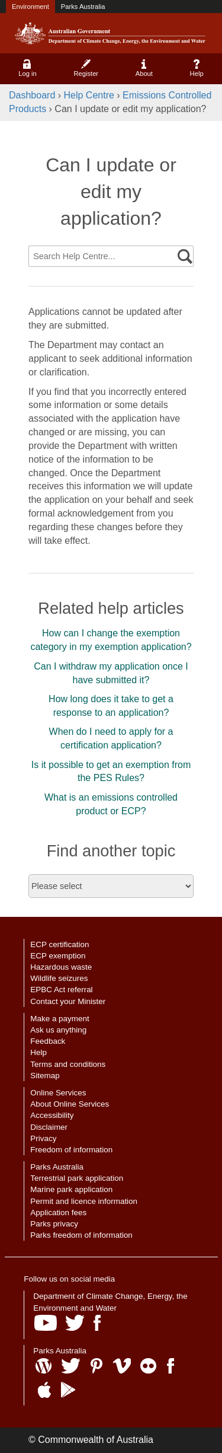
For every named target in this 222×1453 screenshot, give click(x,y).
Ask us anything (58, 1029)
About (144, 68)
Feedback (47, 1041)
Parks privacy (54, 1223)
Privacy (43, 1138)
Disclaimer (48, 1127)
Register (85, 68)
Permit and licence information (83, 1201)
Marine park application (71, 1189)
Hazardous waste (61, 967)
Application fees (58, 1212)
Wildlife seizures (59, 978)
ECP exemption (57, 955)
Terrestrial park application (76, 1178)
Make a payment (59, 1018)
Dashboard (32, 95)
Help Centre (89, 95)
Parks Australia (83, 6)
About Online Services (69, 1104)
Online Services (58, 1092)
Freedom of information (71, 1149)
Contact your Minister (67, 1001)
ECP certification (59, 944)
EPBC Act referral (61, 989)
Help (197, 68)
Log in (27, 68)
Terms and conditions (67, 1064)
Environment (30, 6)
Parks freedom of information (81, 1235)
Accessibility (51, 1115)
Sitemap (44, 1075)
